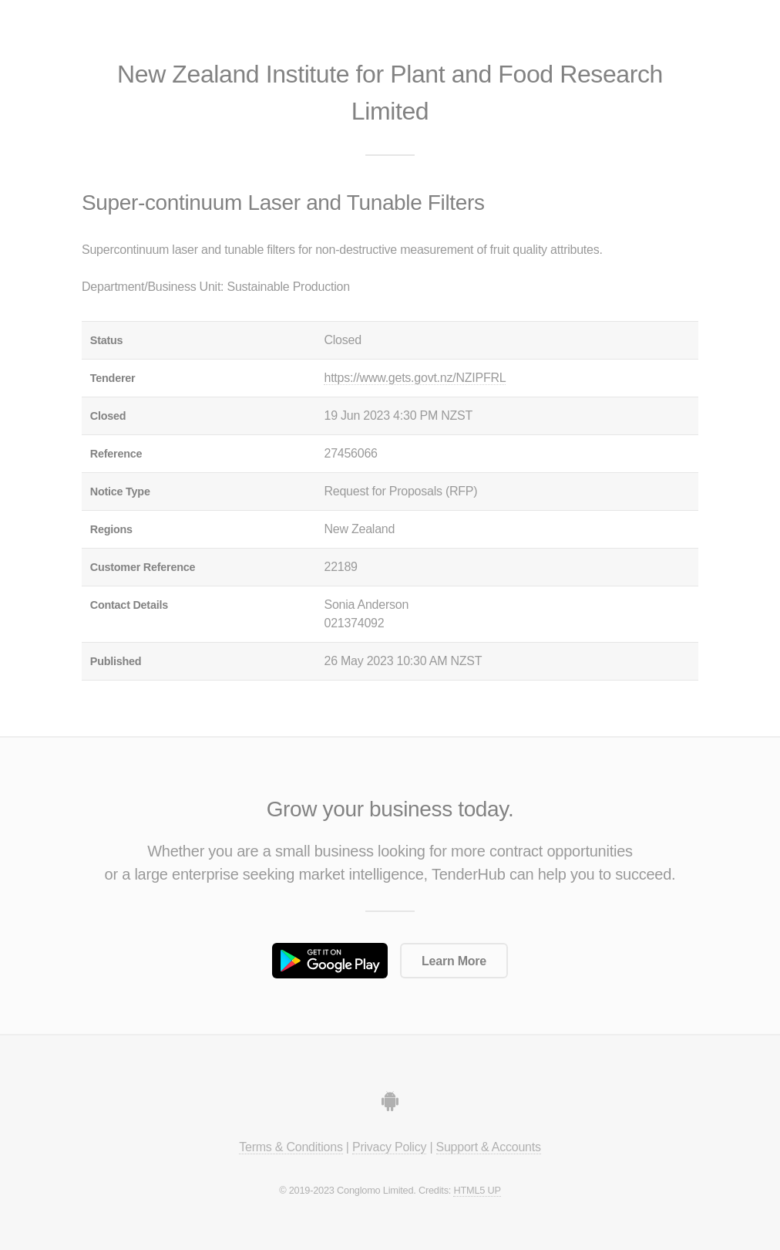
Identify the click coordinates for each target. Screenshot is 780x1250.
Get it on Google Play (330, 960)
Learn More (454, 961)
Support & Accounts (488, 1147)
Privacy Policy (389, 1147)
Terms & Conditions (290, 1147)
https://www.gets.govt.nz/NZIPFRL (415, 377)
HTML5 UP (476, 1190)
